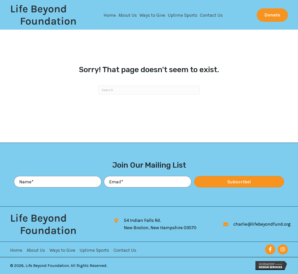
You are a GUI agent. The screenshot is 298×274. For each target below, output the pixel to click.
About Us (36, 250)
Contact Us (125, 250)
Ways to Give (62, 250)
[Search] (149, 90)
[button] (272, 15)
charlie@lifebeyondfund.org (262, 224)
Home (16, 250)
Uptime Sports (94, 250)
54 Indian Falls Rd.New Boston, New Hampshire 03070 (160, 224)
